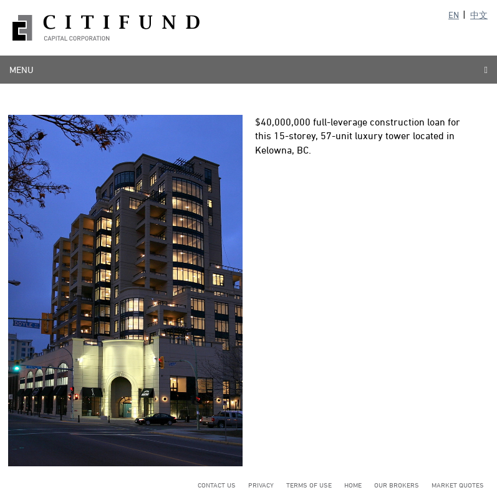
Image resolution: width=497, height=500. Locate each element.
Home (353, 485)
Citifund (106, 28)
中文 (479, 14)
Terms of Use (309, 485)
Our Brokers (396, 485)
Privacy (261, 485)
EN (453, 14)
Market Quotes (458, 485)
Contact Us (217, 485)
